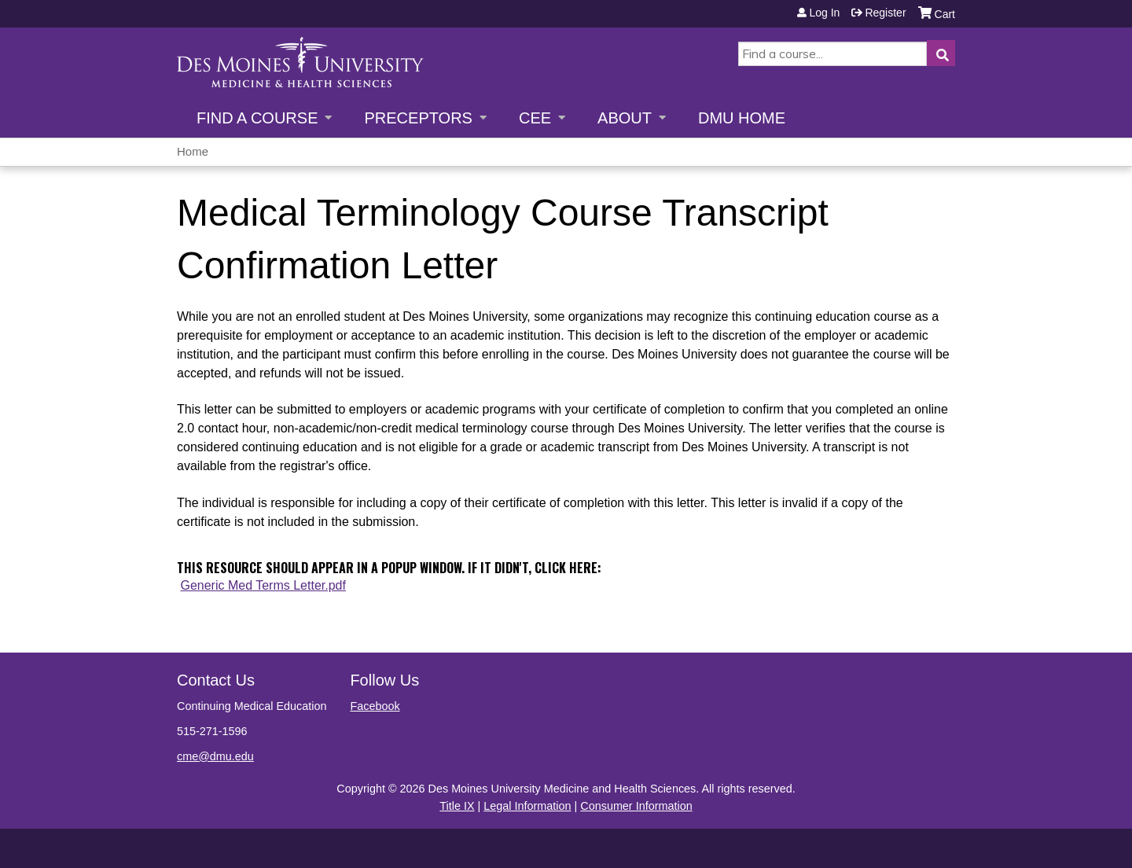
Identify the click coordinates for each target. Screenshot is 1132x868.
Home (192, 151)
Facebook (374, 706)
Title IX (456, 806)
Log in (824, 12)
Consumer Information (636, 806)
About (624, 118)
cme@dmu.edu (215, 756)
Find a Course (257, 118)
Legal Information (527, 806)
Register (885, 12)
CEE (535, 118)
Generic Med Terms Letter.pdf (262, 585)
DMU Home (741, 118)
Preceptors (418, 118)
